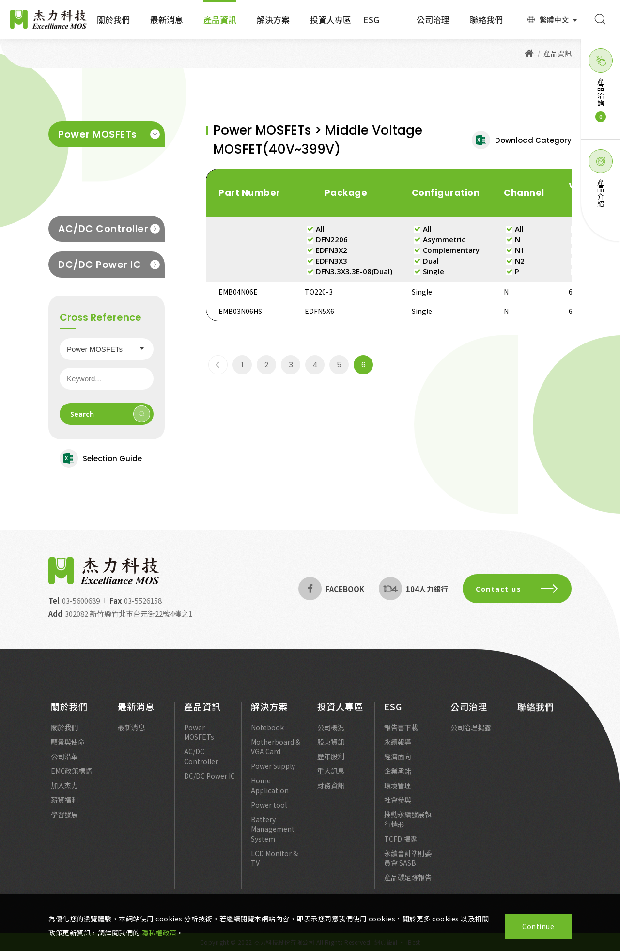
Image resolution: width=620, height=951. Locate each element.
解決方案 (273, 20)
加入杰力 (64, 792)
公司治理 (433, 20)
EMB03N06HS (240, 311)
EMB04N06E (238, 291)
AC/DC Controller (109, 228)
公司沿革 (64, 763)
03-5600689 (74, 600)
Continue (538, 926)
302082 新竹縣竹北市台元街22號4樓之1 (122, 613)
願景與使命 (68, 748)
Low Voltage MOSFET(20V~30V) (94, 191)
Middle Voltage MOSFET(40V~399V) (104, 162)
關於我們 (113, 20)
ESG (371, 20)
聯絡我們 (486, 20)
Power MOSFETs (109, 134)
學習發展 (64, 821)
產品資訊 (219, 20)
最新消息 (166, 20)
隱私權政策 (159, 932)
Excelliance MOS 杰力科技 (48, 19)
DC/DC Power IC (109, 264)
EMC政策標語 (71, 777)
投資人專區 (330, 20)
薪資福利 (64, 806)
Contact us (523, 588)
